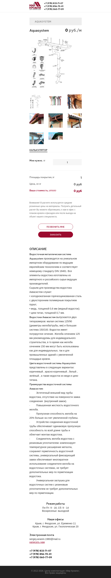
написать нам (37, 542)
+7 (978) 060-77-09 (54, 9)
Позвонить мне (55, 226)
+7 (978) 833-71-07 (53, 3)
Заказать (55, 234)
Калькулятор (38, 150)
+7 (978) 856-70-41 (53, 6)
